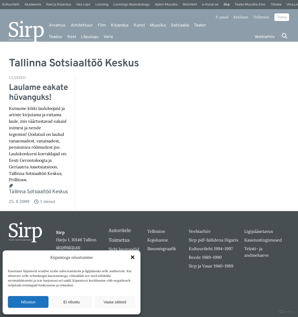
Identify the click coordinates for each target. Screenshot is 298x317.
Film (102, 25)
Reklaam (241, 17)
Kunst (139, 25)
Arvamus (57, 25)
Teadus (55, 37)
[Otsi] (284, 35)
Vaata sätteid (115, 302)
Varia (108, 37)
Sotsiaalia (180, 25)
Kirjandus (120, 25)
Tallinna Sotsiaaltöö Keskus (38, 192)
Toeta (281, 17)
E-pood (222, 17)
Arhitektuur (82, 25)
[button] (132, 257)
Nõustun (28, 302)
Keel (71, 37)
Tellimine (261, 17)
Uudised (17, 77)
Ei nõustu (71, 302)
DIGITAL (286, 312)
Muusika (158, 25)
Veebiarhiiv (264, 37)
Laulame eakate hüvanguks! (38, 93)
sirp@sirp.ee (68, 247)
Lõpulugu (90, 37)
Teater (200, 25)
